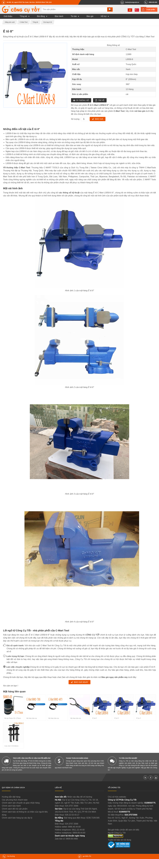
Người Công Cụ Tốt (116, 833)
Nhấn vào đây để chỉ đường (79, 797)
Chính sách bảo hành (11, 806)
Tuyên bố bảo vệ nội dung (119, 840)
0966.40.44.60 (74, 827)
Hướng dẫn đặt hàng (11, 797)
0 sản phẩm (151, 9)
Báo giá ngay (81, 682)
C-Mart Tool (131, 49)
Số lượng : (76, 119)
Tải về (101, 100)
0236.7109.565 (93, 818)
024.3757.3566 (71, 806)
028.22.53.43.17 (72, 815)
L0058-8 (129, 59)
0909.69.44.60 (79, 833)
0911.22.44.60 (78, 830)
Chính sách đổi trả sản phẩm (14, 809)
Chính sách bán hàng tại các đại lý (17, 818)
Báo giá (99, 119)
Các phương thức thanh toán (14, 800)
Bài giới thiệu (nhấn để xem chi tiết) (123, 830)
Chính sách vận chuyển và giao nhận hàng (21, 803)
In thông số (82, 100)
